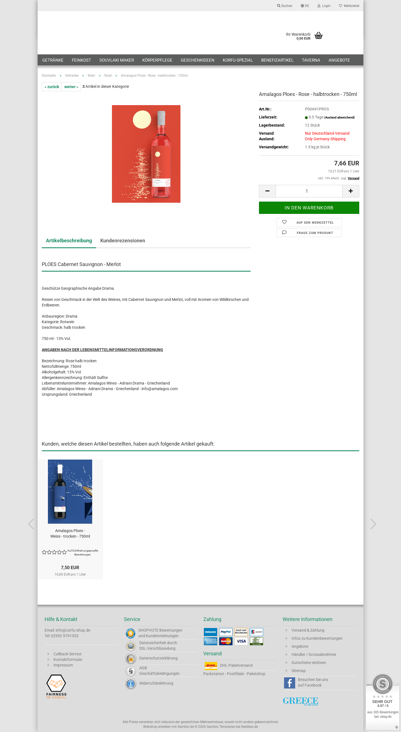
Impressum (63, 665)
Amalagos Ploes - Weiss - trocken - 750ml (70, 533)
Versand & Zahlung (308, 630)
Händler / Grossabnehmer (314, 654)
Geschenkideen (197, 60)
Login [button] (324, 6)
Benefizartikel (277, 60)
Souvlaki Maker (116, 60)
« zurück (52, 86)
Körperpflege (157, 60)
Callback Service (67, 654)
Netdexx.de (249, 727)
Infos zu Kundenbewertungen (317, 638)
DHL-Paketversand (236, 665)
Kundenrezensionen (122, 240)
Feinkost (81, 60)
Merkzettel (349, 6)
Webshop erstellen (157, 727)
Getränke (52, 60)
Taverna (311, 60)
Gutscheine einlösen (309, 662)
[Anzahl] (309, 191)
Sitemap (299, 670)
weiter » (71, 86)
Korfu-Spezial (238, 60)
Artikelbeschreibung (69, 240)
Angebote (339, 60)
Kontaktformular (67, 659)
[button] (305, 5)
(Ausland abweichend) (339, 117)
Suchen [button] (284, 6)
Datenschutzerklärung (158, 658)
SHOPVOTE (148, 630)
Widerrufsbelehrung (156, 683)
